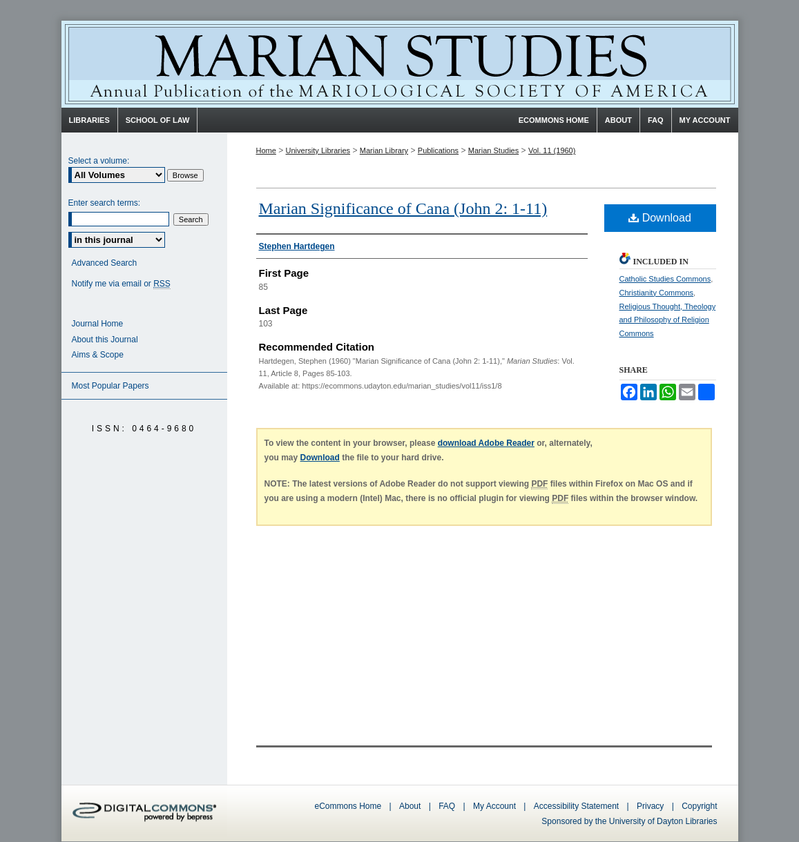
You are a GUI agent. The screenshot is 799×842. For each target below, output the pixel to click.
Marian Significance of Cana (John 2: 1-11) (403, 208)
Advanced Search (104, 263)
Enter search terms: (104, 203)
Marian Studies (399, 64)
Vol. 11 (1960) (552, 150)
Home (266, 150)
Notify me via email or (121, 284)
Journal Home (98, 324)
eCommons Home (348, 806)
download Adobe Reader (486, 443)
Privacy (651, 806)
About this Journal (105, 339)
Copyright (699, 806)
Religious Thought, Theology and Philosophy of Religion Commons (667, 320)
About (410, 806)
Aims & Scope (98, 355)
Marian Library (384, 150)
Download (659, 218)
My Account (494, 806)
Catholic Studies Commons (665, 279)
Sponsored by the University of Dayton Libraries (629, 821)
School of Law (158, 120)
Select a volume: (99, 161)
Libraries (89, 120)
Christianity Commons (656, 292)
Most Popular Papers (110, 386)
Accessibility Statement (576, 806)
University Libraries (318, 150)
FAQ (447, 806)
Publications (438, 150)
